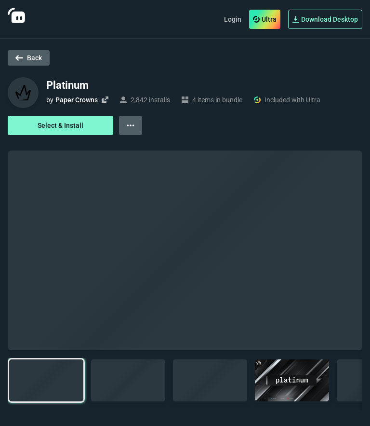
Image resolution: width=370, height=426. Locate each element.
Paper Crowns (76, 100)
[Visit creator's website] (105, 99)
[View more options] (130, 125)
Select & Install (60, 125)
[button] (46, 380)
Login (232, 19)
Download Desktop (325, 19)
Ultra (265, 19)
